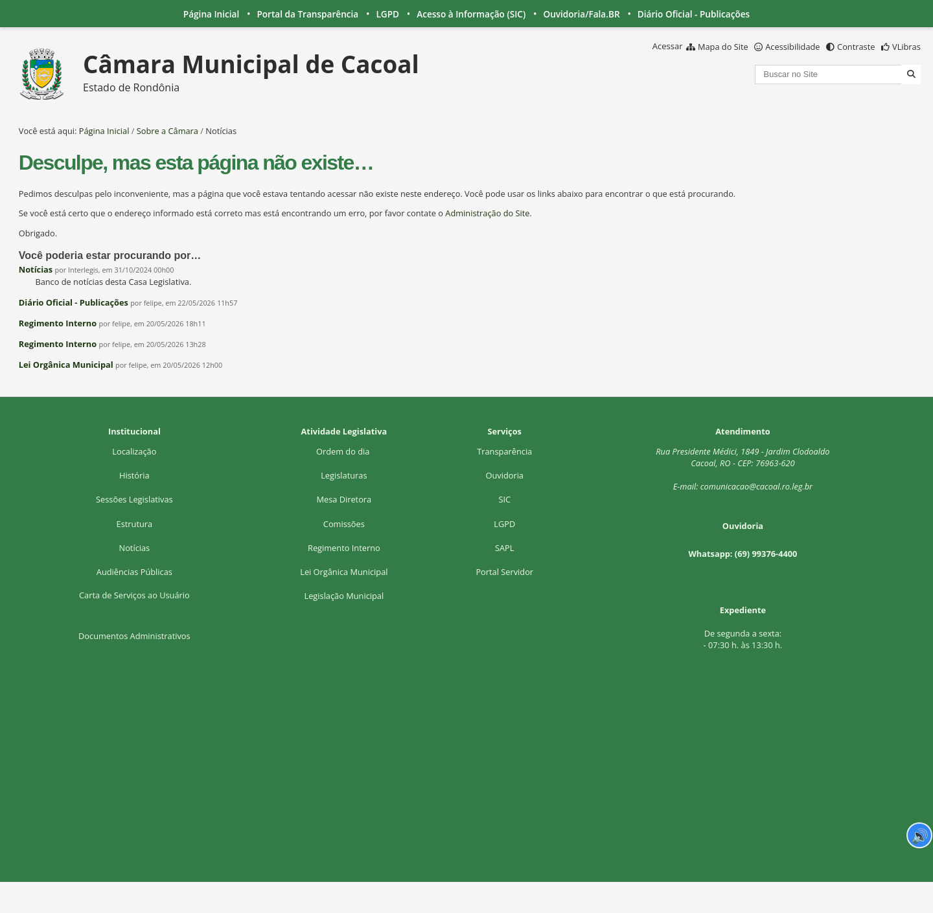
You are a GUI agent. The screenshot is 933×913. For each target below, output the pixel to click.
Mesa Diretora (343, 499)
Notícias (35, 269)
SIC (504, 499)
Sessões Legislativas (134, 499)
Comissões (344, 524)
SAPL (504, 548)
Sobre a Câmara (167, 131)
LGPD (387, 14)
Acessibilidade (792, 46)
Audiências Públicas (134, 572)
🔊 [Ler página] (919, 835)
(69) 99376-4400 (766, 553)
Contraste (856, 46)
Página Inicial (211, 14)
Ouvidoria (504, 475)
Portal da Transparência (307, 14)
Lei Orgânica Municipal (66, 364)
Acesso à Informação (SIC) (471, 14)
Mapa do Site (723, 46)
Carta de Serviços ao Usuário (134, 595)
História (134, 475)
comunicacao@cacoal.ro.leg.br (756, 486)
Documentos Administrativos (134, 636)
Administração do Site (487, 213)
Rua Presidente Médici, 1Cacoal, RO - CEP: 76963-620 (742, 457)
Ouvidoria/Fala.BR (581, 14)
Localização (134, 451)
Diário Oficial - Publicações (694, 14)
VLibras (906, 46)
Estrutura (135, 524)
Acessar (667, 46)
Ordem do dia (344, 451)
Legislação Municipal (344, 596)
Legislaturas (344, 475)
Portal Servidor (504, 572)
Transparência (504, 451)
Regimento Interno (58, 323)
